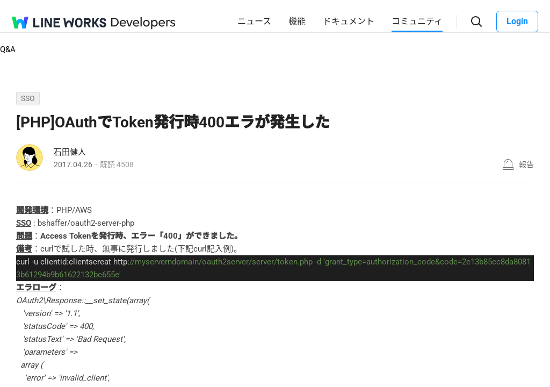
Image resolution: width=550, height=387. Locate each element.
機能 (297, 21)
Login (517, 21)
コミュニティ (417, 21)
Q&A (8, 49)
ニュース (254, 21)
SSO (28, 98)
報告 (526, 164)
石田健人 (70, 152)
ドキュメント (348, 21)
